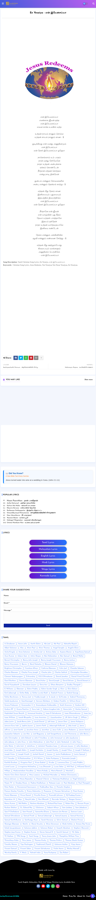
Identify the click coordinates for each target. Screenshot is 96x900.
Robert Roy (69, 803)
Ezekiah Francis (57, 693)
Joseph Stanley (52, 750)
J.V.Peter (84, 717)
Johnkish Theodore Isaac (47, 746)
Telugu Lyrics (48, 569)
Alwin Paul (31, 648)
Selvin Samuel (62, 820)
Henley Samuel (81, 709)
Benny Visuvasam (11, 664)
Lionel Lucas (9, 767)
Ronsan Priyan (83, 803)
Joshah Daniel (38, 754)
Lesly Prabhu (78, 762)
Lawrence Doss (63, 762)
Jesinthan (45, 730)
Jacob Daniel (39, 722)
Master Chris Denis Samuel (15, 775)
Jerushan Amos (32, 730)
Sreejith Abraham (63, 828)
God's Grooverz (66, 705)
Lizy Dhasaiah (45, 767)
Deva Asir (43, 685)
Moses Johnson (10, 779)
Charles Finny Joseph (29, 672)
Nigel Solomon (79, 779)
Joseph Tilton (67, 750)
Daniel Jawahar (62, 676)
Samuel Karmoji (76, 816)
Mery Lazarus (34, 775)
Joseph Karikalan (36, 750)
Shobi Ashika (67, 824)
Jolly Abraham (82, 746)
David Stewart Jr (83, 681)
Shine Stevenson (52, 824)
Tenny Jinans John (49, 836)
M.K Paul (70, 767)
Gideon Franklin (60, 701)
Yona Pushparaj (50, 853)
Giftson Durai (75, 701)
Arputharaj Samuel (82, 652)
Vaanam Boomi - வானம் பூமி (17, 518)
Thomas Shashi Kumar (74, 840)
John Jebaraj (9, 742)
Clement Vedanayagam (13, 676)
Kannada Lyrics (48, 576)
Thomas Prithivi (56, 840)
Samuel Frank (29, 816)
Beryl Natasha (35, 664)
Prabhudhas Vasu (46, 787)
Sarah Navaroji (47, 820)
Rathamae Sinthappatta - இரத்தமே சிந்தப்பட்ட (24, 510)
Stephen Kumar (30, 832)
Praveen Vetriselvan (62, 791)
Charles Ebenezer (11, 672)
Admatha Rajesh (70, 644)
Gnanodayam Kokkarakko (46, 705)
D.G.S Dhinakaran (45, 676)
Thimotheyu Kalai (11, 840)
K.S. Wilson (38, 758)
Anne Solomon (24, 652)
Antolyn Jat (37, 652)
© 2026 (16, 896)
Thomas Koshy (40, 840)
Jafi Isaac (51, 722)
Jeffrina (7, 730)
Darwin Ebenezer (25, 681)
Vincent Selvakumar (42, 848)
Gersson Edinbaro (43, 701)
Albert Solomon (10, 648)
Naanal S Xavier (42, 779)
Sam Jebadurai (81, 808)
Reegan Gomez (75, 799)
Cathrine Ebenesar (48, 668)
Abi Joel (47, 644)
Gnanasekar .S (27, 705)
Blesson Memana (66, 664)
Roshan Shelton (10, 808)
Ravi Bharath (43, 799)
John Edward (26, 738)
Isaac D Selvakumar (53, 713)
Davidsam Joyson (29, 685)
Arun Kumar (9, 656)
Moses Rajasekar (26, 779)
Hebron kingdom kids (51, 709)
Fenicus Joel (26, 697)
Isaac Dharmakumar (73, 713)
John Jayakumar (72, 738)
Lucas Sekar (59, 767)
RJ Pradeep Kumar (73, 795)
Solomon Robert (46, 828)
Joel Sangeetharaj (54, 734)
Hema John (67, 709)
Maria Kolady (42, 771)
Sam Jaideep (67, 808)
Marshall (69, 771)
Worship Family (10, 853)
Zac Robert (64, 853)
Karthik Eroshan (10, 762)
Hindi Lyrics (48, 562)
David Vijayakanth (11, 685)
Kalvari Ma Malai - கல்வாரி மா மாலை (21, 505)
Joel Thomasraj (70, 734)
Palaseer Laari (54, 783)
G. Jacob (52, 697)
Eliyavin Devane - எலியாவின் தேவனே (21, 508)
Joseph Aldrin (21, 750)
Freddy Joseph (40, 697)
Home (65, 896)
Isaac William (9, 717)
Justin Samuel (79, 754)
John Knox (22, 742)
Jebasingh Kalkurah (57, 726)
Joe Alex (26, 734)
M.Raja (7, 771)
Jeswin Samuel (84, 730)
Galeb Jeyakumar (11, 701)
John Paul (50, 742)
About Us (81, 896)
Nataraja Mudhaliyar (61, 779)
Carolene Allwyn (31, 668)
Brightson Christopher (13, 668)
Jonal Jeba (8, 750)
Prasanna (47, 791)
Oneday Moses (21, 783)
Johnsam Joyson (67, 746)
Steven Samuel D (46, 832)
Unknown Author (61, 844)
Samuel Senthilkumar (12, 820)
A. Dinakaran (9, 644)
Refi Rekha (23, 803)
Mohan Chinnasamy (69, 775)
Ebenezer (20, 689)
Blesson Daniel (51, 664)
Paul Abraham (69, 783)
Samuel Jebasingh (45, 816)
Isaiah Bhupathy (25, 717)
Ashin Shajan (36, 656)
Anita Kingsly (9, 652)
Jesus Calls (57, 730)
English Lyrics (48, 556)
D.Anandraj (30, 676)
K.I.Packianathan (24, 758)
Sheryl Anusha (37, 824)
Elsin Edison (72, 689)
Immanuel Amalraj (35, 713)
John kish (20, 746)
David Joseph (54, 681)
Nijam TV (8, 783)
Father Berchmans (11, 697)
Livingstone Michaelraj (27, 767)
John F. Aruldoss (40, 738)
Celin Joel (63, 668)
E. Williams (8, 689)
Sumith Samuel (62, 832)
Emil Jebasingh (10, 693)
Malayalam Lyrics (48, 549)
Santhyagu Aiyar (31, 820)
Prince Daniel (25, 795)
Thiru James (26, 840)
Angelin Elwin (73, 648)
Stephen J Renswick (81, 828)
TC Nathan (8, 836)
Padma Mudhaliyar (38, 783)
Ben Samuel (65, 656)
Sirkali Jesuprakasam (12, 828)
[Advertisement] (48, 406)
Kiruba (51, 762)
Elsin (62, 689)
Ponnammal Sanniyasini (26, 787)
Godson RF (8, 709)
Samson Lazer (76, 812)
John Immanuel (56, 738)
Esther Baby (24, 693)
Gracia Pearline (23, 709)
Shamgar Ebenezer (11, 824)
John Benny (84, 734)
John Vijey (77, 742)
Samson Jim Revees (59, 812)
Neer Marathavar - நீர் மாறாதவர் (19, 515)
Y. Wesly (23, 853)
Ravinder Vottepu (59, 799)
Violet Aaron (58, 848)
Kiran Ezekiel (40, 762)
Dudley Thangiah (74, 685)
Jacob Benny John (24, 722)
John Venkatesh (63, 742)
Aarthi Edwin (36, 644)
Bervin (24, 664)
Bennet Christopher (12, 660)
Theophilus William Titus (69, 836)
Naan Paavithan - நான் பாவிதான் (22, 501)
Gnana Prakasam (11, 705)
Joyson (49, 754)
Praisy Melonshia (33, 791)
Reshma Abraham (37, 803)
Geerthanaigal (27, 701)
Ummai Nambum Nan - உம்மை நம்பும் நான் (23, 522)
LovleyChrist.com (6, 896)
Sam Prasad (27, 812)
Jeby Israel (72, 726)
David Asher (41, 681)
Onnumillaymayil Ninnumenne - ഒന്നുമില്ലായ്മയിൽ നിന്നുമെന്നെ (31, 513)
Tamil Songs (33, 836)
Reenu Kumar (9, 803)
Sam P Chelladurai (11, 812)
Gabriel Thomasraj (77, 697)
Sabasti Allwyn (53, 808)
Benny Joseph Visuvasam (51, 660)
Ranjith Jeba (30, 799)
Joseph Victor (9, 754)
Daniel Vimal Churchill (80, 676)
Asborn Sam (22, 656)
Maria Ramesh (57, 771)
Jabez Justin (9, 722)
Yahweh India (35, 853)
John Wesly (8, 746)
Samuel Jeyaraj (61, 816)
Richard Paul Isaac (55, 803)
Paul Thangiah (84, 783)
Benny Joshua (69, 660)
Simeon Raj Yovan (83, 824)
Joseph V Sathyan (82, 750)
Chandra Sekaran (77, 668)
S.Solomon (40, 808)
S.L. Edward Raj (26, 808)
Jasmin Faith (41, 726)
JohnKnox (31, 746)
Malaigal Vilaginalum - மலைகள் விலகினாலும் (24, 520)
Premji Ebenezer (10, 795)
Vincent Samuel (10, 848)
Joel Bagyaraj (38, 734)
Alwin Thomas (44, 648)
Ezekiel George (72, 693)
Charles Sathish (61, 672)
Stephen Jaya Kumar (12, 832)
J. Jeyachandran (56, 717)
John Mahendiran (36, 742)
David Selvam (68, 681)
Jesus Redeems (70, 730)
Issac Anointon (40, 717)
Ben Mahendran (50, 656)
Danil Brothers (10, 681)
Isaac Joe (87, 713)
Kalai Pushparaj (52, 758)
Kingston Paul (26, 762)
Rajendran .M (9, 799)
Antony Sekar (51, 652)
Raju (20, 799)
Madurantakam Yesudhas (23, 771)
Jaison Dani (62, 722)
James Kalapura (77, 722)
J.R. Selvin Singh (71, 717)
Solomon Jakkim (30, 828)
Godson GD (80, 705)
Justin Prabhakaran (63, 754)
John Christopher (11, 738)
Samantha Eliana (42, 812)
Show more (89, 379)
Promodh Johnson (56, 795)
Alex (22, 648)
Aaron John (22, 644)
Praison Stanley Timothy (14, 791)
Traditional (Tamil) (43, 844)
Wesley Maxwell (73, 848)
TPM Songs (21, 836)
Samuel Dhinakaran (12, 816)
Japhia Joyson (27, 726)
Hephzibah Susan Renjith (14, 713)
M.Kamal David (83, 767)
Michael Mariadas (50, 775)
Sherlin (25, 824)
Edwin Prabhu (32, 689)
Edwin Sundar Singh (49, 689)
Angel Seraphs (58, 648)
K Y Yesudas (9, 758)
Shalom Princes (77, 820)
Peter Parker (9, 787)
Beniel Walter (78, 656)
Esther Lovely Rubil (40, 693)
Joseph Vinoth (23, 754)
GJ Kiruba (63, 697)
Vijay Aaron (76, 844)
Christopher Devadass (79, 672)
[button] (93, 3)
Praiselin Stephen (63, 787)
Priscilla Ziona (40, 795)
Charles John (46, 672)
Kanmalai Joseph (69, 758)
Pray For (72, 896)
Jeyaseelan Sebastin (12, 734)
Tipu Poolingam (26, 844)
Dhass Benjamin (57, 685)
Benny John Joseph (30, 660)
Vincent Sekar (25, 848)
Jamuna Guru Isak (11, 726)
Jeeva (82, 726)
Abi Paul (57, 644)
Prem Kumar (78, 791)
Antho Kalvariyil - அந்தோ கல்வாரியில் (21, 503)
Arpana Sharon (66, 652)
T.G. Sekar (75, 832)
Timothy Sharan (10, 844)
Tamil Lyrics (48, 542)
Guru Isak (36, 709)
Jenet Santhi (18, 730)
